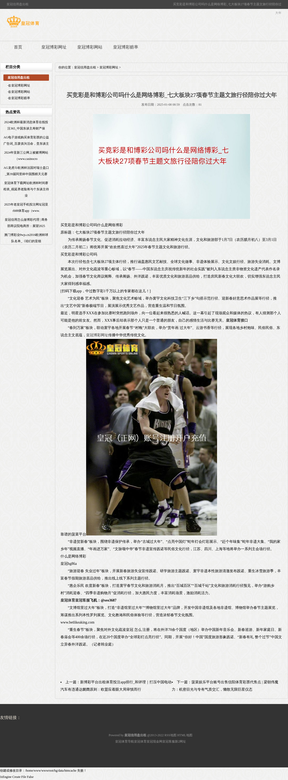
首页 (18, 47)
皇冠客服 (168, 741)
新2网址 (180, 741)
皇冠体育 (140, 741)
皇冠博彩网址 (54, 47)
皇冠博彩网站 (89, 47)
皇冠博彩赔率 (125, 47)
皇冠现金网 (154, 741)
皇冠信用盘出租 (85, 67)
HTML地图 (184, 735)
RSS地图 (170, 735)
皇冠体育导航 (124, 741)
